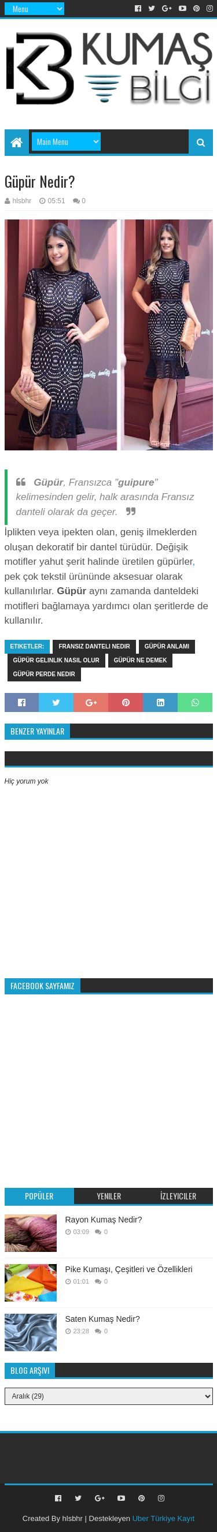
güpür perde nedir (44, 674)
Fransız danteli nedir (94, 646)
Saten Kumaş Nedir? (102, 1319)
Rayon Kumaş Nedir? (103, 1219)
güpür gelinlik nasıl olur (56, 660)
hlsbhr (72, 1518)
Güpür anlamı (167, 646)
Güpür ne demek (140, 660)
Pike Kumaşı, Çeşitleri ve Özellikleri (129, 1269)
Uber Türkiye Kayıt (163, 1518)
